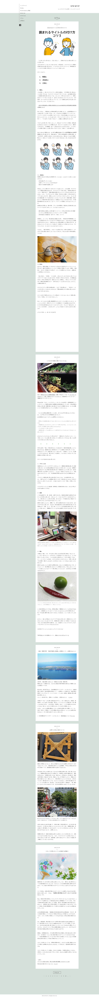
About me (22, 13)
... (67, 976)
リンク (57, 471)
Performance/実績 (25, 10)
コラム (21, 18)
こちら (70, 697)
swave (75, 6)
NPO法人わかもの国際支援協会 (48, 394)
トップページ (23, 5)
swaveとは (23, 15)
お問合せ (22, 20)
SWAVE (46, 995)
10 (65, 976)
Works (22, 8)
